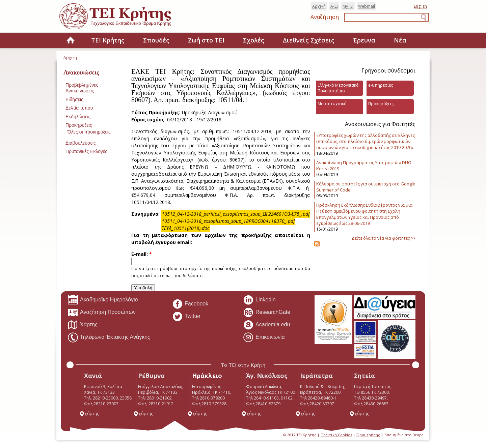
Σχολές (253, 40)
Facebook (190, 304)
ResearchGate (266, 312)
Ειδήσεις (74, 99)
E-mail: (141, 254)
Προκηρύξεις (78, 125)
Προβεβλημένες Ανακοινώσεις (81, 87)
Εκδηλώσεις (77, 116)
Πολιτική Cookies (336, 434)
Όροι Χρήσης (368, 434)
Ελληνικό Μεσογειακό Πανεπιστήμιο (338, 88)
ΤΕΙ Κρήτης (108, 40)
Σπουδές (156, 40)
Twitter (186, 316)
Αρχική (319, 6)
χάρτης (89, 413)
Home (70, 40)
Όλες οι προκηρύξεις (89, 132)
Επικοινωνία (264, 337)
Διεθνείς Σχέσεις (308, 40)
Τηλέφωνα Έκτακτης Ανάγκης (109, 337)
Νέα (400, 40)
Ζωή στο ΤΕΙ (206, 40)
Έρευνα (364, 40)
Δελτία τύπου (79, 108)
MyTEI (348, 6)
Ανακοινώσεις (81, 72)
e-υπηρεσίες (380, 85)
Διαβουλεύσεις (80, 143)
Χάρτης (83, 325)
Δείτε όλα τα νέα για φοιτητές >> (383, 238)
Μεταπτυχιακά (332, 104)
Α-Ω (334, 6)
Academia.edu (266, 325)
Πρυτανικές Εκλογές (86, 151)
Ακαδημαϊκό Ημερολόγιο (103, 300)
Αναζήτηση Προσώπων (102, 312)
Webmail (366, 6)
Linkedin (259, 300)
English (420, 6)
